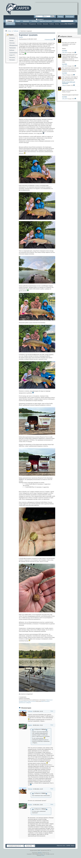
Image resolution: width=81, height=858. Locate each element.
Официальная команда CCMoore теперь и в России (35, 700)
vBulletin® (40, 852)
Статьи (10, 21)
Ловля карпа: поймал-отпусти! (13, 23)
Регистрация (69, 16)
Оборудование (32, 23)
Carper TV (12, 55)
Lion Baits (64, 50)
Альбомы (34, 21)
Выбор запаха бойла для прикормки (68, 82)
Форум (18, 21)
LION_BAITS (64, 52)
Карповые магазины (46, 21)
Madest (30, 725)
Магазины (12, 57)
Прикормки (45, 23)
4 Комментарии (49, 39)
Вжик (42, 701)
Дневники (26, 21)
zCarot (42, 855)
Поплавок (12, 60)
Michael (30, 711)
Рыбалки (51, 23)
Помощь (60, 16)
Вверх (72, 845)
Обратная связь (61, 845)
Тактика (57, 23)
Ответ (51, 711)
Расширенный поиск (70, 23)
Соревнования (13, 52)
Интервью (25, 23)
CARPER (68, 845)
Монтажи (39, 23)
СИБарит (64, 75)
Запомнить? (40, 19)
